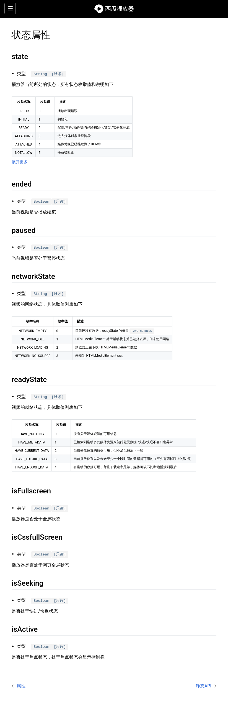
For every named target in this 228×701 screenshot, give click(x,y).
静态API (204, 686)
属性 (21, 686)
